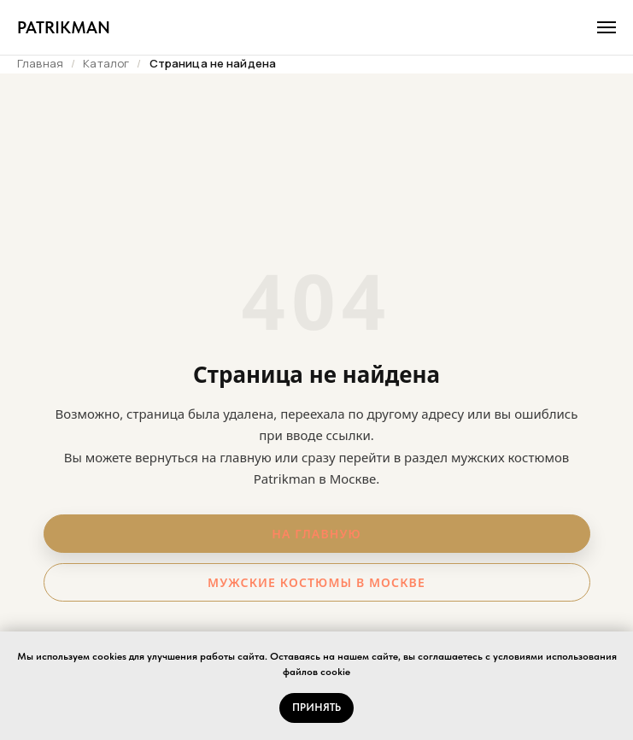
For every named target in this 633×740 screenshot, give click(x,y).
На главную (316, 534)
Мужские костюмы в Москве (316, 582)
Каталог (106, 63)
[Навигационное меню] (606, 27)
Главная (40, 63)
